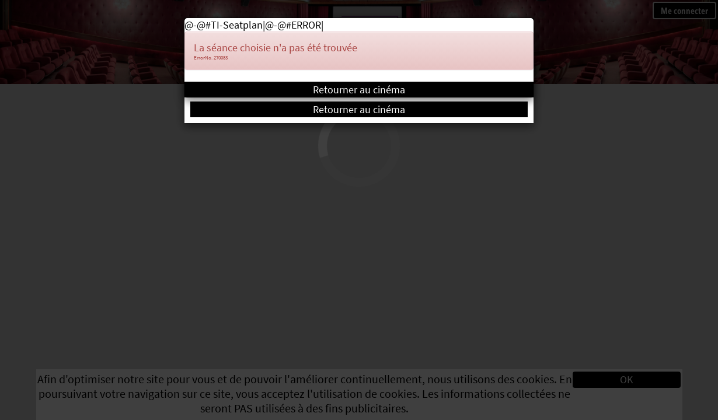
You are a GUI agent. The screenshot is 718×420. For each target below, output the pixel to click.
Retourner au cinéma (359, 89)
